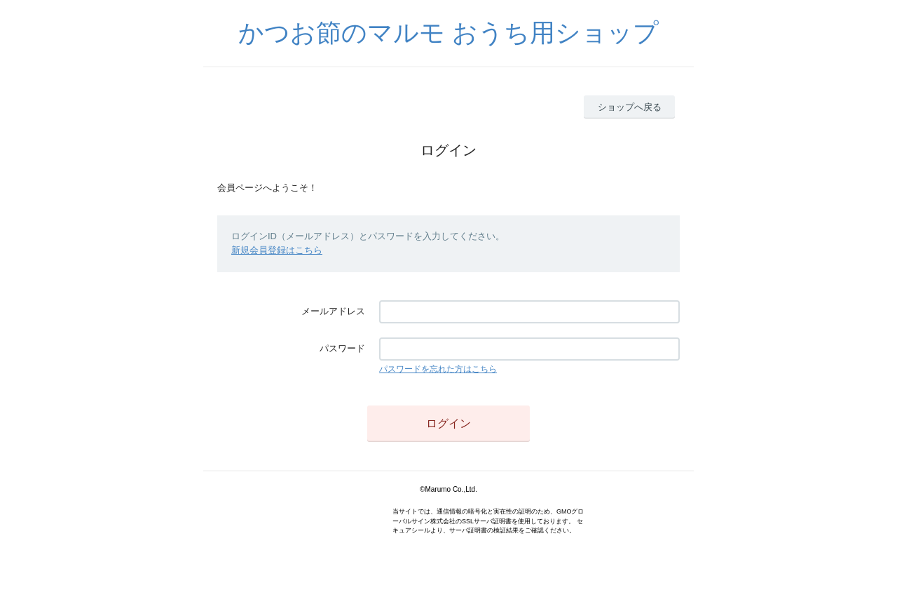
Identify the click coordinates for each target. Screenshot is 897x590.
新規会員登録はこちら (276, 250)
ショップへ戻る (630, 107)
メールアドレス (333, 311)
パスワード (342, 348)
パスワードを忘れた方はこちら (438, 369)
